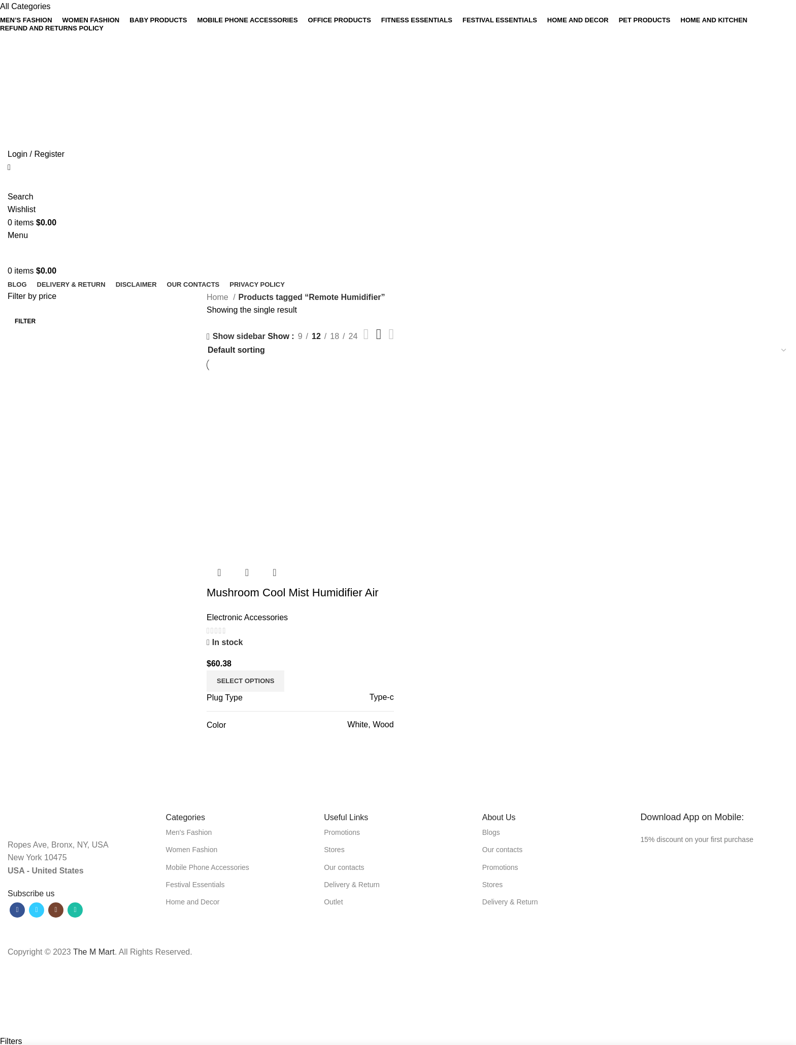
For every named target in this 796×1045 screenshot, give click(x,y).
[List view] (366, 334)
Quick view (246, 572)
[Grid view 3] (379, 334)
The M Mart (94, 952)
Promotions (342, 832)
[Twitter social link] (385, 51)
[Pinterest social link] (393, 51)
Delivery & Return (352, 885)
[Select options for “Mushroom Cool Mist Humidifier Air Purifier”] (245, 681)
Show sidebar (239, 336)
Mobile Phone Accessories (207, 867)
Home (218, 297)
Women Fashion (192, 850)
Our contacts (344, 867)
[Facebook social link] (376, 51)
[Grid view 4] (391, 334)
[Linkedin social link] (402, 51)
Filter (25, 321)
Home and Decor (193, 902)
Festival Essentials (195, 885)
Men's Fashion (189, 832)
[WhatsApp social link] (411, 51)
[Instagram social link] (55, 910)
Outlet (333, 902)
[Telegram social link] (419, 51)
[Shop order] (497, 350)
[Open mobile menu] (18, 235)
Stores (334, 850)
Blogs (491, 832)
